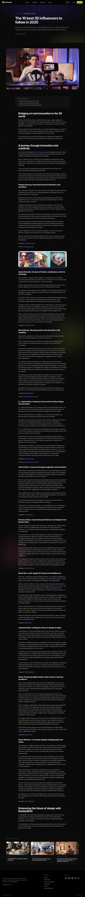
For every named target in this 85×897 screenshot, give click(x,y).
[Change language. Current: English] (68, 2)
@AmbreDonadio (29, 325)
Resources (43, 2)
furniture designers (30, 818)
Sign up (80, 2)
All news (18, 13)
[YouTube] (72, 878)
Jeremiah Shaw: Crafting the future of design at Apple (39, 628)
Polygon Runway (29, 246)
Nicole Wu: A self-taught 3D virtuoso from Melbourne (39, 573)
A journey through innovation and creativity (29, 103)
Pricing (50, 2)
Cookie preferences (48, 888)
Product (28, 2)
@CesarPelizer (29, 514)
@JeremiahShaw (29, 672)
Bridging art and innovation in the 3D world (29, 101)
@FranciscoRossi (30, 568)
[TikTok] (78, 878)
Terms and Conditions (49, 881)
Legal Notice (47, 884)
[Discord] (66, 878)
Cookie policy (47, 879)
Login (74, 2)
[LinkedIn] (69, 878)
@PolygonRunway (30, 243)
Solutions (35, 2)
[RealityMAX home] (7, 2)
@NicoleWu (28, 622)
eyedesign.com (22, 424)
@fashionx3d (28, 734)
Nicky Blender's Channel (31, 396)
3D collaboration (40, 152)
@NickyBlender (29, 393)
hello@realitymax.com (7, 884)
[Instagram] (75, 878)
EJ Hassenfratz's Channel (31, 462)
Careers (46, 886)
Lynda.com (61, 449)
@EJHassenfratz (29, 458)
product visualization (57, 586)
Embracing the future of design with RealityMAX (30, 105)
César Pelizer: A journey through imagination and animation (42, 467)
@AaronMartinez (29, 801)
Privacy (46, 877)
